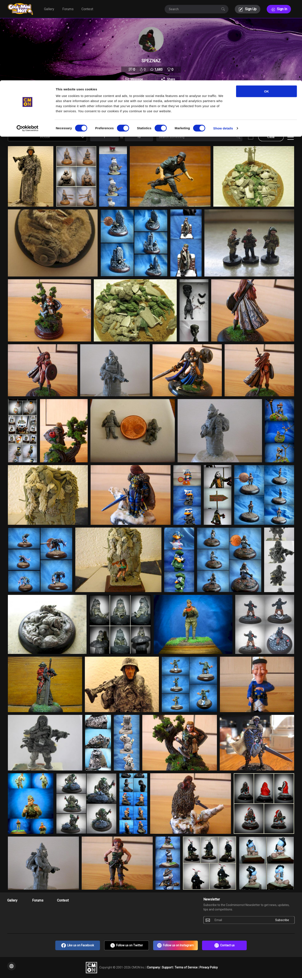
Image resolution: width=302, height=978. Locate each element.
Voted (264, 110)
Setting (96, 110)
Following (158, 95)
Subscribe (282, 920)
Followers (179, 95)
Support (167, 967)
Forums (37, 900)
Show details (223, 48)
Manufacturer (155, 110)
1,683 (156, 70)
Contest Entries (19, 129)
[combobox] (19, 118)
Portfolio (102, 95)
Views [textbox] (17, 119)
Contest (63, 900)
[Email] (241, 920)
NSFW (250, 129)
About (119, 95)
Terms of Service (186, 967)
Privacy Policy (208, 967)
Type (231, 110)
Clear (271, 137)
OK (266, 11)
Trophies (199, 95)
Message (137, 79)
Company (154, 967)
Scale (199, 110)
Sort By (13, 110)
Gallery (12, 900)
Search (161, 129)
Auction (51, 110)
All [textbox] (114, 119)
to (121, 137)
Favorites (138, 95)
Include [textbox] (65, 119)
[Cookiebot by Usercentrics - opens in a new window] (27, 48)
